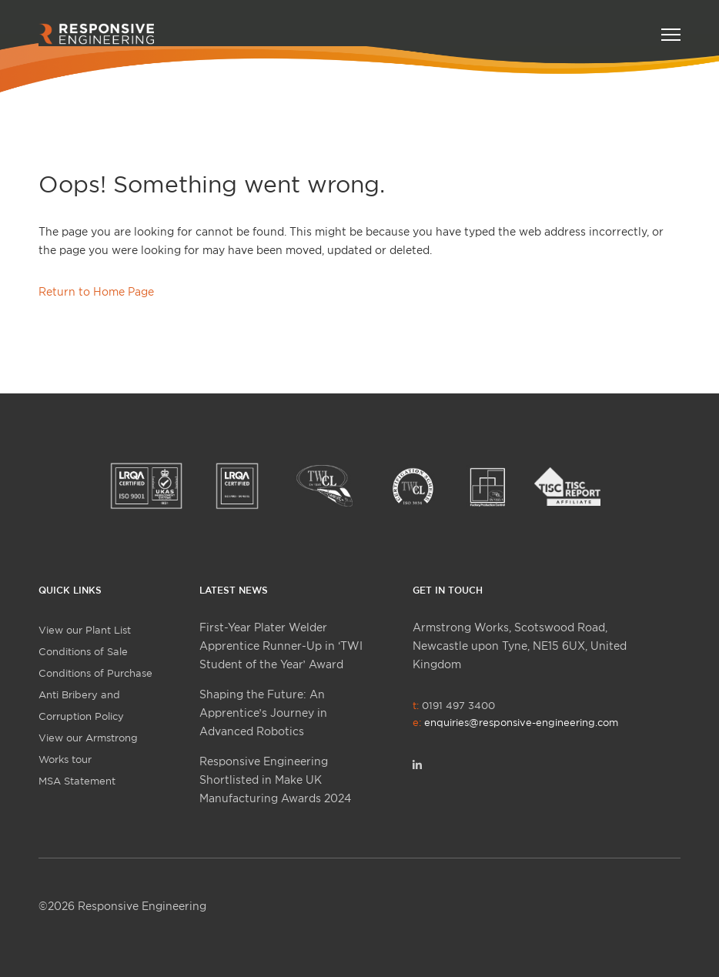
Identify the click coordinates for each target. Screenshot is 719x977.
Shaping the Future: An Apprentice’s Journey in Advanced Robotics (263, 712)
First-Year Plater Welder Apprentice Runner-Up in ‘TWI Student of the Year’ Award (281, 645)
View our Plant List (84, 629)
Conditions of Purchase (95, 673)
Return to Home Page (96, 291)
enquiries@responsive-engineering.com (521, 722)
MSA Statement (76, 780)
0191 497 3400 (515, 714)
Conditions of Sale (83, 651)
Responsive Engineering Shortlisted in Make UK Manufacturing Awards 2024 (275, 779)
